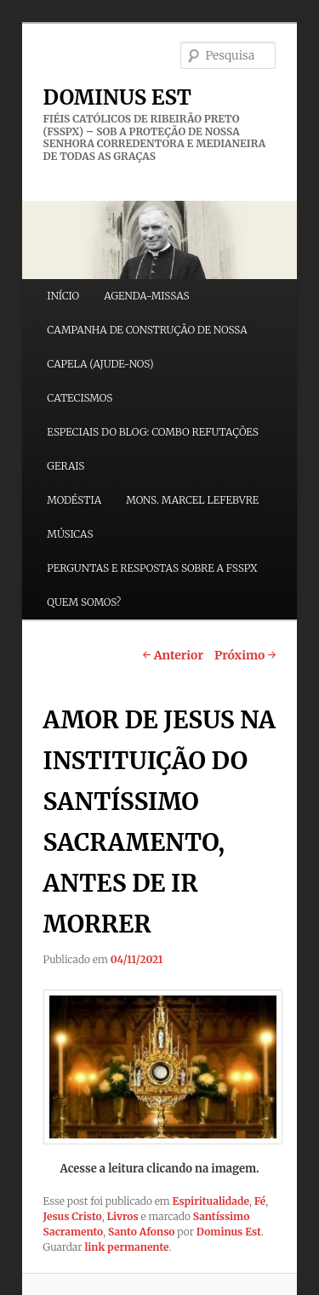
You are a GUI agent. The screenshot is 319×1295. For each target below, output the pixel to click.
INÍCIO (63, 295)
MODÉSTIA (74, 499)
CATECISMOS (79, 397)
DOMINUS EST (117, 97)
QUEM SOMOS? (84, 602)
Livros (122, 1216)
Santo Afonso (141, 1231)
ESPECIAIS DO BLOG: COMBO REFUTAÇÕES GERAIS (153, 448)
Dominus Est (229, 1231)
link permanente (126, 1247)
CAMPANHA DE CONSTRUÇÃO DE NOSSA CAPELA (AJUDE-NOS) (147, 346)
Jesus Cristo (72, 1216)
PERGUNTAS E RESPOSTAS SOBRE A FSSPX (152, 568)
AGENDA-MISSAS (146, 295)
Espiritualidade (211, 1201)
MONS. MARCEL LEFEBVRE (192, 499)
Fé (260, 1201)
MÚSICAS (70, 534)
